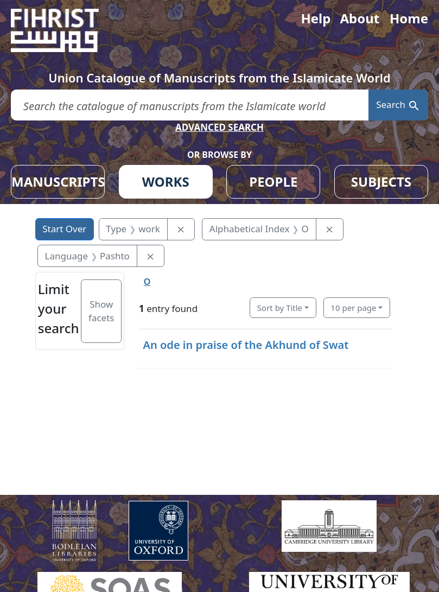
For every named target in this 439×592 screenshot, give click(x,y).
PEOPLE (273, 181)
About (359, 18)
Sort (279, 307)
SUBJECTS (381, 181)
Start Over (64, 228)
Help (315, 18)
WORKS (165, 181)
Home (409, 18)
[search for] (189, 105)
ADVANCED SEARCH (219, 127)
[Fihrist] (65, 30)
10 (353, 307)
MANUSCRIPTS (58, 181)
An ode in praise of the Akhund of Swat (245, 345)
